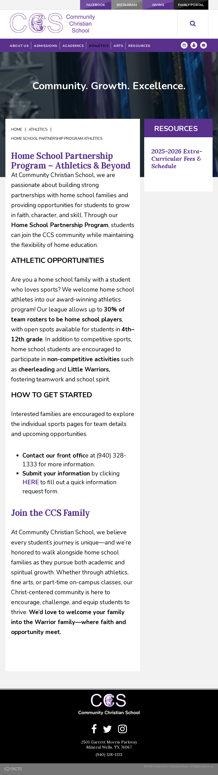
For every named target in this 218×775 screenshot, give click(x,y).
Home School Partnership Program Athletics (56, 138)
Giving (158, 5)
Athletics (38, 129)
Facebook (95, 5)
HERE (30, 482)
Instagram (127, 5)
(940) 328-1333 (109, 754)
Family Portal (191, 5)
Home (16, 129)
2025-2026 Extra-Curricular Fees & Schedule (176, 158)
